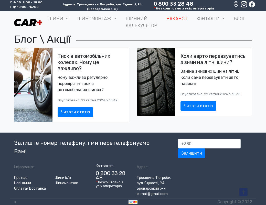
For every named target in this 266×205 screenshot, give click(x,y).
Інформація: (24, 167)
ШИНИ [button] (56, 18)
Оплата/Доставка (30, 188)
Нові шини (22, 183)
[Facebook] (252, 5)
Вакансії (176, 18)
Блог (239, 18)
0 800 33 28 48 (173, 4)
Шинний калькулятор (141, 22)
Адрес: (142, 167)
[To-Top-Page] (243, 192)
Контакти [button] (208, 18)
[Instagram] (244, 5)
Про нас (20, 178)
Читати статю (75, 112)
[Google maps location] (236, 5)
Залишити (191, 153)
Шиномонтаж (66, 183)
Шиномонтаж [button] (95, 18)
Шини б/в (63, 178)
